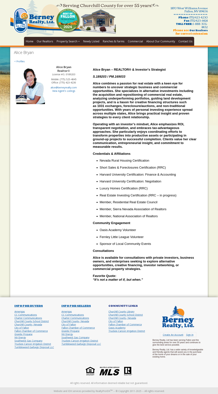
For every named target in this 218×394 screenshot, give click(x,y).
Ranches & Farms (113, 41)
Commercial (135, 41)
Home (29, 41)
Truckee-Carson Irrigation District (32, 344)
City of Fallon (21, 327)
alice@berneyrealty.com (64, 87)
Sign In (189, 334)
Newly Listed (91, 41)
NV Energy (20, 337)
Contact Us (185, 41)
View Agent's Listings (63, 90)
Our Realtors (45, 41)
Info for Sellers (76, 306)
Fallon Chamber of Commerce (31, 331)
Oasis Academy (117, 327)
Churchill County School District (31, 321)
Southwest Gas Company (28, 340)
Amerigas (19, 311)
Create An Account (173, 334)
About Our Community (160, 41)
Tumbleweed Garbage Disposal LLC (34, 347)
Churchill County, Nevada (28, 324)
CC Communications (25, 314)
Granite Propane (23, 334)
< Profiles (19, 61)
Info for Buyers (28, 306)
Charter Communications (28, 318)
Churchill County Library (121, 311)
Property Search (68, 41)
